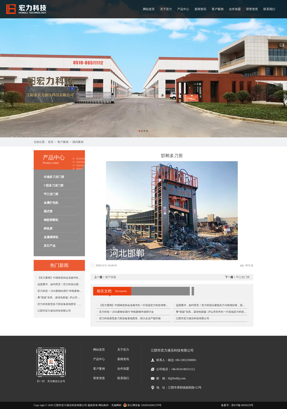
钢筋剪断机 (51, 219)
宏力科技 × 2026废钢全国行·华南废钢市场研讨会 (126, 311)
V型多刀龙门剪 (54, 185)
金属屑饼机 (51, 237)
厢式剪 (48, 211)
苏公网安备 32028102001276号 (142, 405)
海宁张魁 (110, 277)
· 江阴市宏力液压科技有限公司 (53, 310)
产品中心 (183, 9)
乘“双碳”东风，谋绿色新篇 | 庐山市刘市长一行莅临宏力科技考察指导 (215, 311)
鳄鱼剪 (48, 228)
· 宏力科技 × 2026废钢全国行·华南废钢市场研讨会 (59, 291)
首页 (50, 141)
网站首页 (149, 9)
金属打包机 (51, 202)
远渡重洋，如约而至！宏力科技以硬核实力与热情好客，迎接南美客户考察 (218, 305)
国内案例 (77, 141)
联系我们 (269, 9)
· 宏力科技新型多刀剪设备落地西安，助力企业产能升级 (59, 304)
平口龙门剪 (51, 194)
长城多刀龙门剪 (54, 176)
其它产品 (49, 245)
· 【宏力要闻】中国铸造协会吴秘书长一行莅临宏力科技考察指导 (59, 277)
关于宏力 (166, 9)
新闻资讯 (200, 9)
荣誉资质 (252, 9)
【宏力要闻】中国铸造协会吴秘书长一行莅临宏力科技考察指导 (135, 305)
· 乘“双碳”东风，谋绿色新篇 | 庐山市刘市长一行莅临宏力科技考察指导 (59, 297)
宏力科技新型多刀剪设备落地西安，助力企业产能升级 (130, 318)
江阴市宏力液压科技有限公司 (192, 318)
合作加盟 (235, 9)
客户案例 (217, 9)
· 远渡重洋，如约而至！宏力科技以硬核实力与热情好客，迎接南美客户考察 (59, 284)
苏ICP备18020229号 (242, 405)
